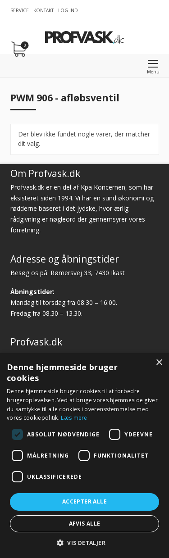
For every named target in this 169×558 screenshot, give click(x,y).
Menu (153, 71)
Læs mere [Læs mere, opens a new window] (74, 418)
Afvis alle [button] (84, 523)
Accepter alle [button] (84, 501)
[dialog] (84, 455)
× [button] (158, 362)
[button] (84, 543)
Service (19, 10)
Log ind (68, 10)
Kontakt (43, 10)
